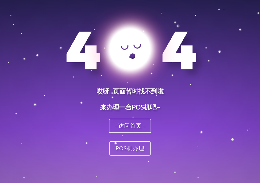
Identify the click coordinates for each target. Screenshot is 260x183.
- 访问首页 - (130, 125)
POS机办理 (130, 148)
